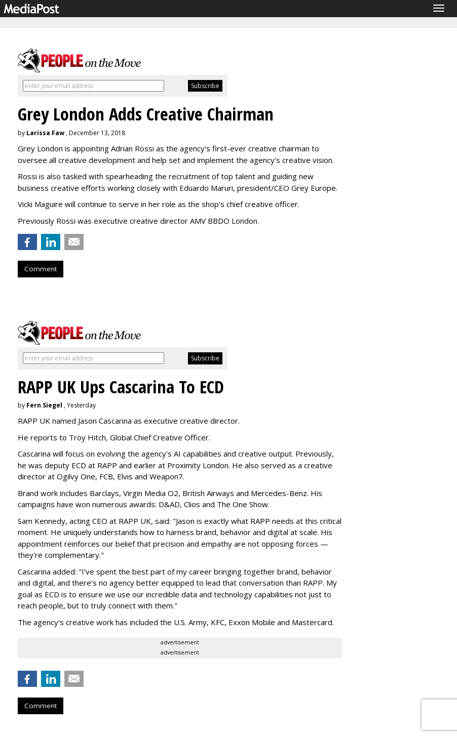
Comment (40, 268)
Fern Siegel (44, 405)
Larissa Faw (45, 133)
